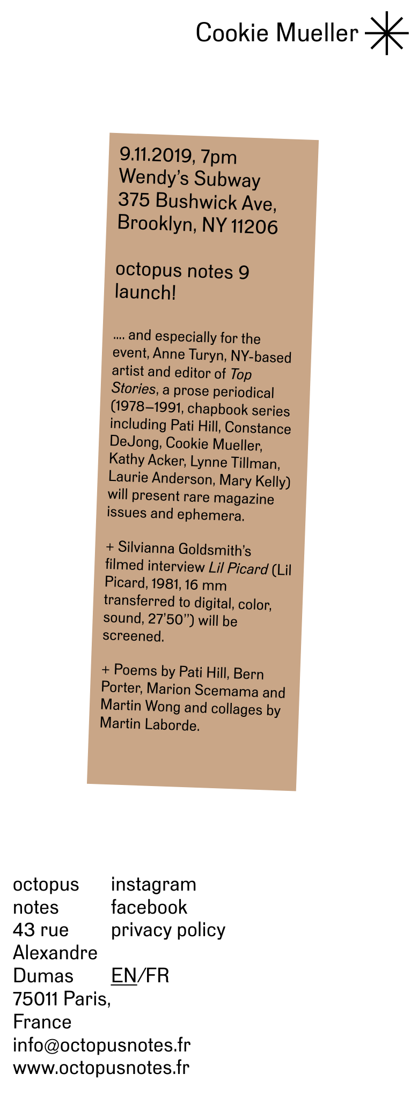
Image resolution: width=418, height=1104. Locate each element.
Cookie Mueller (277, 32)
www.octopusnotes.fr (100, 1067)
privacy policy (168, 929)
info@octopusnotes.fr (101, 1044)
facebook (149, 906)
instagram (153, 883)
